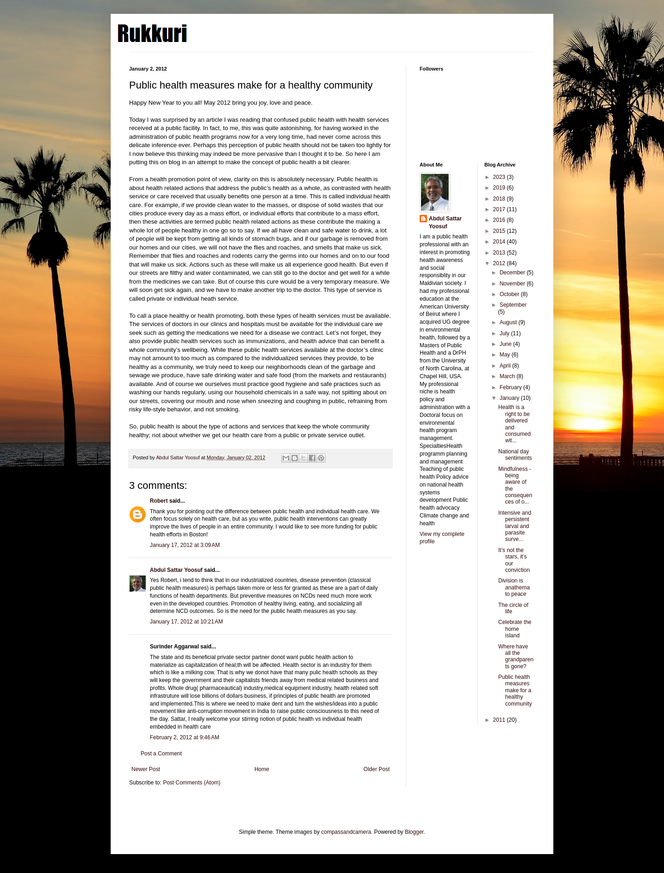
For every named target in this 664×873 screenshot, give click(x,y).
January (510, 398)
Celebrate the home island (514, 629)
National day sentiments (515, 454)
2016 (500, 220)
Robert (159, 501)
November (513, 283)
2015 (500, 231)
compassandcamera (346, 832)
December (513, 272)
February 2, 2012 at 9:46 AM (184, 737)
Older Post (376, 769)
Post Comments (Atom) (191, 782)
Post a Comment (161, 753)
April (505, 365)
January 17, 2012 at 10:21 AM (186, 621)
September (513, 305)
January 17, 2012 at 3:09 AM (185, 545)
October (510, 294)
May (505, 354)
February (511, 387)
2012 (500, 263)
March (507, 376)
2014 (500, 241)
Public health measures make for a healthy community (515, 690)
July (505, 333)
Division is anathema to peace (513, 587)
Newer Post (145, 769)
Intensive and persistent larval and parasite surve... (514, 526)
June (506, 344)
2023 (500, 177)
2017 (500, 209)
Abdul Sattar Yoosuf (176, 570)
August (508, 322)
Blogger (414, 832)
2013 (500, 252)
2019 (500, 187)
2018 (500, 199)
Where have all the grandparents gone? (515, 656)
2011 (500, 720)
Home (262, 769)
